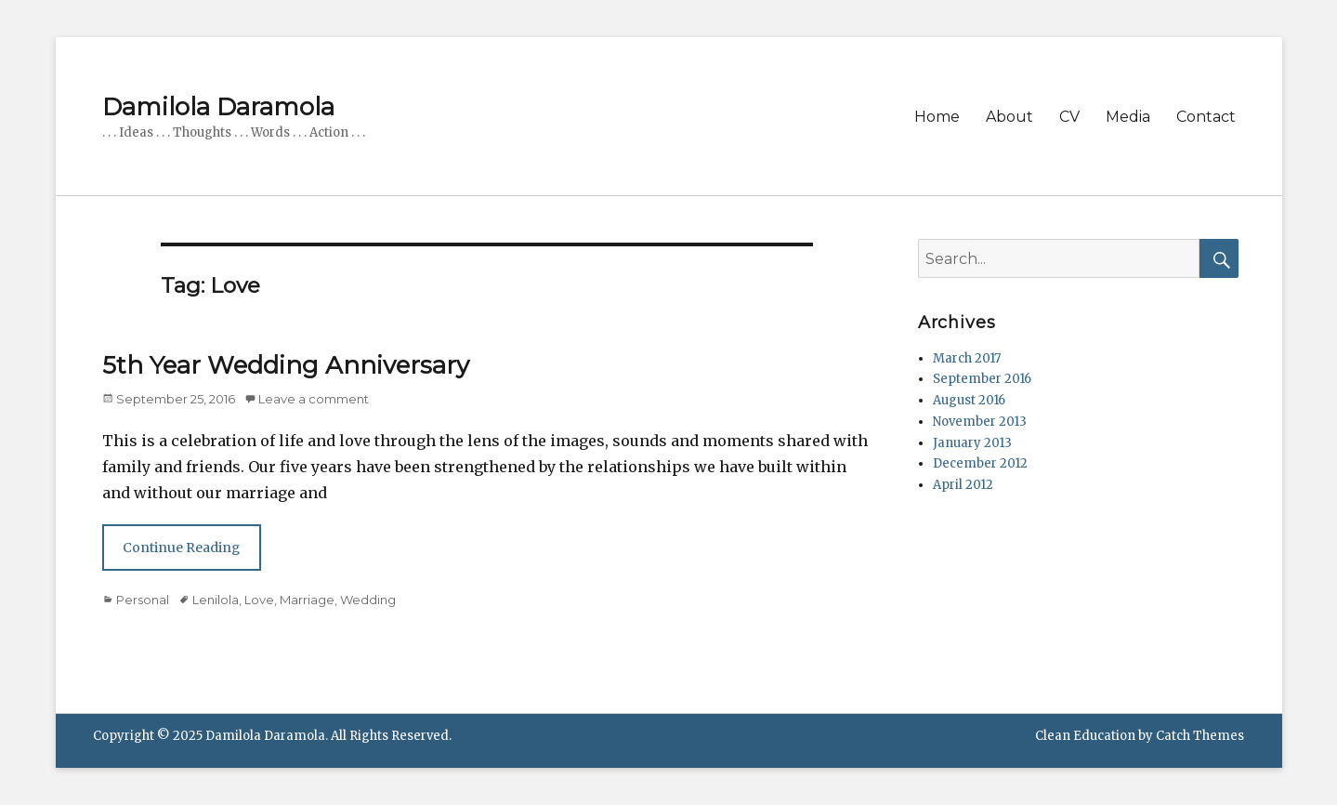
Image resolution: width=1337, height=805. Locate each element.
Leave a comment (313, 398)
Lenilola (215, 599)
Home (937, 116)
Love (259, 599)
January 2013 (972, 443)
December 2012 (980, 463)
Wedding (368, 599)
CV (1069, 116)
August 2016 (969, 400)
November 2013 (980, 421)
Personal (142, 599)
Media (1128, 116)
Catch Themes (1200, 736)
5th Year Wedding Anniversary (285, 365)
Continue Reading (181, 547)
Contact (1206, 116)
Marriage (307, 599)
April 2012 (963, 485)
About (1009, 116)
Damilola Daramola (218, 107)
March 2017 (967, 358)
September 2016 (982, 379)
